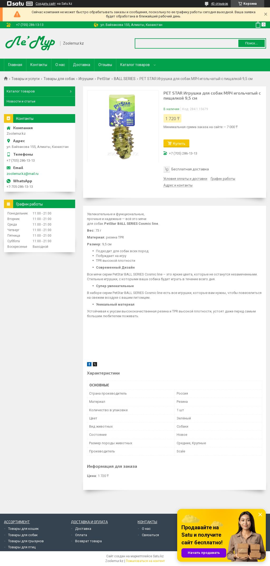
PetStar (103, 79)
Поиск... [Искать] (251, 43)
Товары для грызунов (26, 541)
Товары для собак (59, 79)
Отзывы (105, 65)
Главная (15, 65)
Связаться (150, 535)
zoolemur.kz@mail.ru (22, 174)
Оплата (81, 535)
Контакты (38, 65)
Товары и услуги (25, 79)
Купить (179, 143)
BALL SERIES (125, 79)
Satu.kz (158, 556)
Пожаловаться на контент (145, 561)
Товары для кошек (23, 529)
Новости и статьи (21, 101)
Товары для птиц (22, 547)
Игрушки (86, 79)
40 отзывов (219, 4)
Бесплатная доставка (190, 169)
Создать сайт (46, 4)
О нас (60, 65)
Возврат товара (88, 541)
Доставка (81, 65)
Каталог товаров (135, 65)
